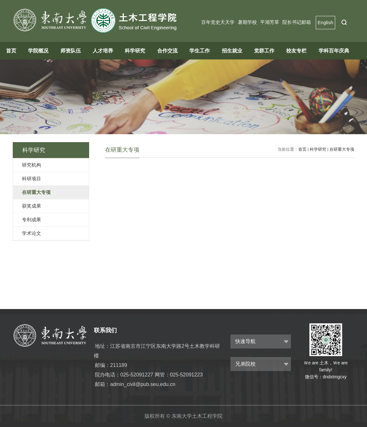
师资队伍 (70, 50)
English (325, 22)
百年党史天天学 (218, 22)
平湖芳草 (269, 22)
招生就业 (232, 50)
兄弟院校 (245, 364)
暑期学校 (247, 22)
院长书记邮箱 (296, 22)
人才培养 (103, 50)
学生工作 (199, 50)
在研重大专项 (341, 149)
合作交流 (167, 50)
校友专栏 (296, 50)
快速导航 (245, 341)
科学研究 (135, 50)
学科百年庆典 (334, 50)
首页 (11, 50)
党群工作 (264, 50)
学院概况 (38, 50)
